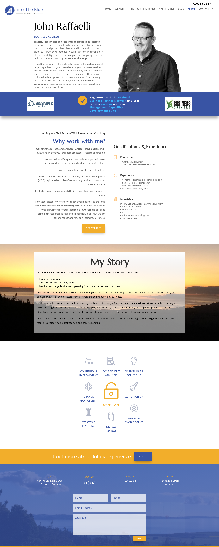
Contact (204, 9)
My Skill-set (111, 405)
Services (120, 9)
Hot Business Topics (143, 9)
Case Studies (166, 9)
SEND (139, 538)
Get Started (94, 228)
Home (107, 9)
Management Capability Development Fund (106, 109)
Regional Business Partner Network (110, 99)
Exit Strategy (134, 396)
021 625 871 (204, 4)
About (191, 9)
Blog (181, 9)
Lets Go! (142, 456)
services (106, 104)
